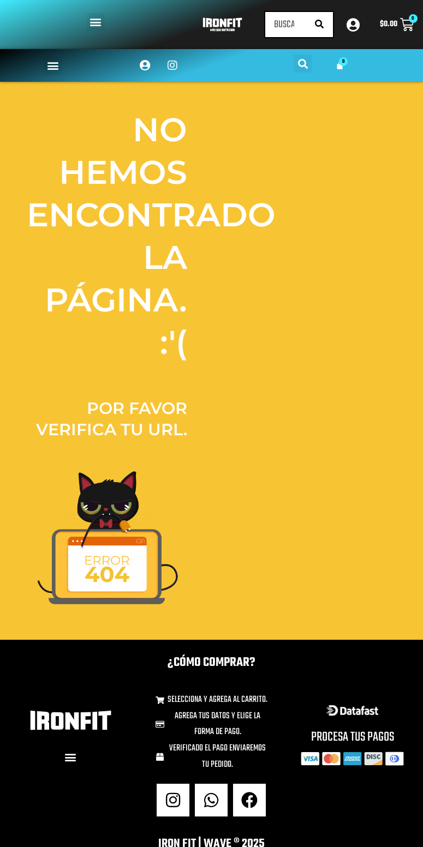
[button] (96, 22)
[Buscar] (319, 24)
